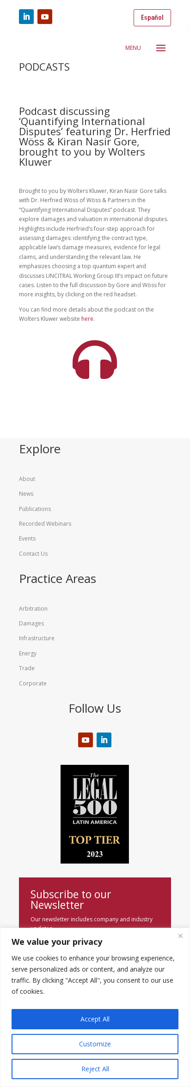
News (26, 494)
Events (27, 538)
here (87, 319)
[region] (95, 1007)
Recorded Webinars (45, 524)
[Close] (180, 935)
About (27, 479)
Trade (27, 668)
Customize (95, 1043)
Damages (31, 623)
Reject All (95, 1068)
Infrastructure (37, 638)
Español (152, 18)
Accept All (95, 1019)
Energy (28, 653)
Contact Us (33, 554)
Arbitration (33, 609)
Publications (35, 509)
